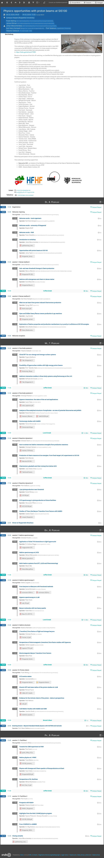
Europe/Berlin (76, 3)
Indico (22, 855)
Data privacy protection (84, 855)
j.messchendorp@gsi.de (23, 190)
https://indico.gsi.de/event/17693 (26, 52)
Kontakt (35, 855)
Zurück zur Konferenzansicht (58, 3)
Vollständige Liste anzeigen (26, 195)
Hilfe (30, 855)
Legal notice (65, 855)
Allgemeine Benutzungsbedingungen (49, 855)
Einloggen (100, 3)
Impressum (73, 855)
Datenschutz (96, 855)
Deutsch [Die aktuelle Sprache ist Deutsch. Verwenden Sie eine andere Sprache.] (88, 3)
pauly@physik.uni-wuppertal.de (25, 192)
